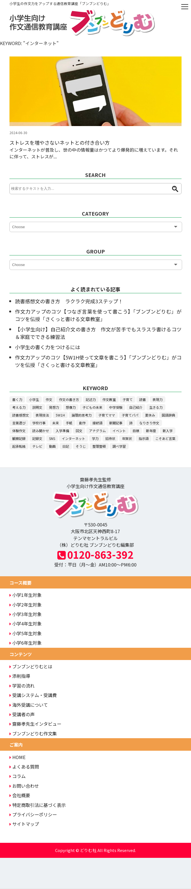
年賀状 (127, 438)
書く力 (17, 399)
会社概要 (19, 795)
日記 (65, 446)
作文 (49, 399)
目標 (136, 430)
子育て (128, 399)
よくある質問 (24, 766)
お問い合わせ (24, 785)
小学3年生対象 (25, 614)
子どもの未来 (92, 407)
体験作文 (19, 430)
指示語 (144, 438)
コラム (17, 776)
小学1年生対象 (25, 595)
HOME (17, 757)
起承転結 (19, 446)
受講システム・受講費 (33, 695)
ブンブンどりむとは (30, 666)
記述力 (91, 399)
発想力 (54, 407)
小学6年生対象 (25, 642)
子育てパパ (130, 415)
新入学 (168, 430)
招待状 (110, 438)
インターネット (73, 438)
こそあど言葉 (165, 438)
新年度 (151, 430)
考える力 (19, 407)
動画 (52, 446)
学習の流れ (22, 685)
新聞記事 (116, 422)
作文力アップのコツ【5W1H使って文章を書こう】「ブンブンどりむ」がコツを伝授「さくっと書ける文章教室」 (98, 361)
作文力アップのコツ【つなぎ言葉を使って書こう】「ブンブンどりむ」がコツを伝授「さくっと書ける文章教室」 (98, 315)
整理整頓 (99, 446)
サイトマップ (24, 824)
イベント (119, 430)
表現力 (158, 399)
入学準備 (62, 430)
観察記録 (19, 438)
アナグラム (97, 430)
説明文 (37, 407)
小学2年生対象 (25, 604)
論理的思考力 (82, 415)
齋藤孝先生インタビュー (35, 723)
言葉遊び (19, 422)
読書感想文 (20, 415)
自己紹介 (136, 407)
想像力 (71, 407)
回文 (79, 430)
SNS (52, 438)
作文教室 (109, 399)
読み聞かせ (40, 430)
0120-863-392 (95, 554)
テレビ (37, 446)
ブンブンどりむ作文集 (33, 733)
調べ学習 (119, 446)
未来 (55, 422)
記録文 (37, 438)
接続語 (97, 422)
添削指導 (19, 676)
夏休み (150, 415)
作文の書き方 (69, 399)
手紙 (69, 422)
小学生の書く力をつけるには (47, 347)
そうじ (81, 446)
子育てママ (106, 415)
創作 (82, 422)
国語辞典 (168, 415)
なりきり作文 (149, 422)
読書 (142, 399)
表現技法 (42, 415)
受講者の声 (22, 714)
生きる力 (156, 407)
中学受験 (116, 407)
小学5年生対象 (25, 633)
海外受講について (28, 704)
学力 (95, 438)
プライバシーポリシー (33, 814)
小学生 (34, 399)
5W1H (60, 415)
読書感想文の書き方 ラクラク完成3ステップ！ (69, 301)
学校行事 (39, 422)
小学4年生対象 (25, 623)
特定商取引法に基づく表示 (37, 805)
